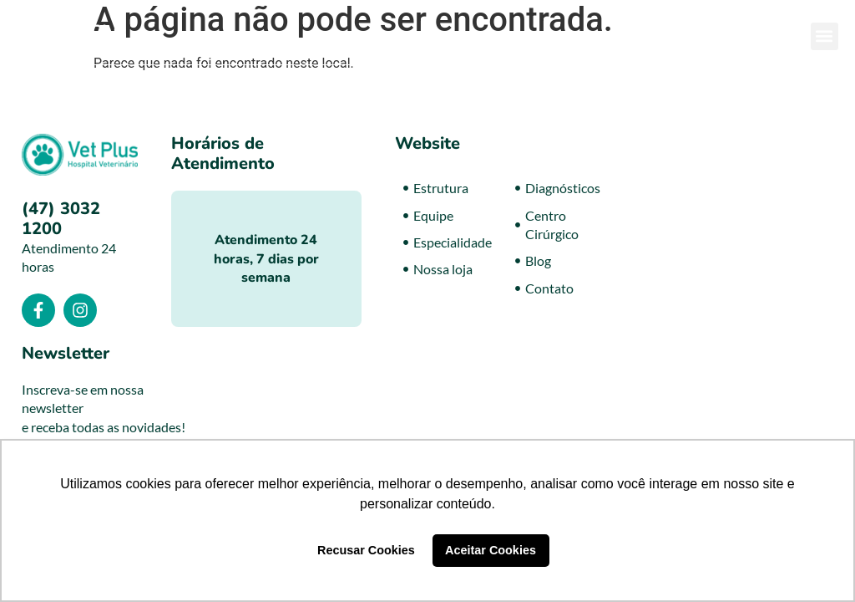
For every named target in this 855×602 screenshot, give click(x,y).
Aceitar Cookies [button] (490, 550)
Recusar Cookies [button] (366, 550)
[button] (824, 36)
